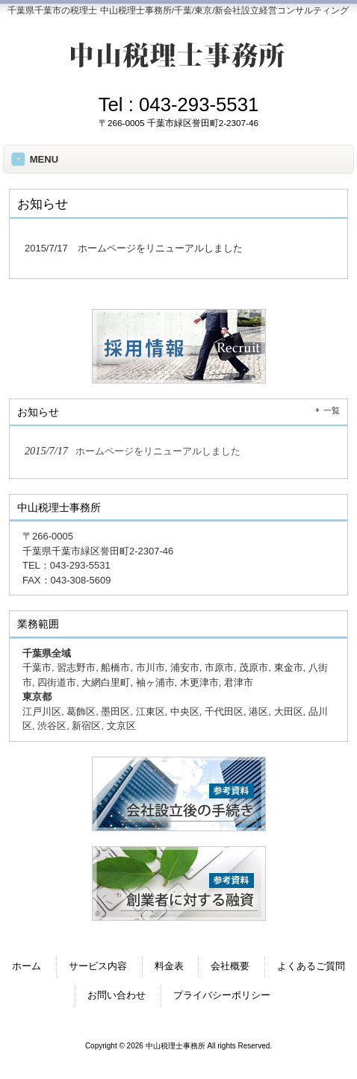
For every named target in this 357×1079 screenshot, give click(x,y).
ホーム (26, 966)
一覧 (331, 410)
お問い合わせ (116, 995)
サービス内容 (98, 966)
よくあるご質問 (311, 966)
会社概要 (230, 966)
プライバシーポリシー (221, 995)
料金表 (169, 966)
